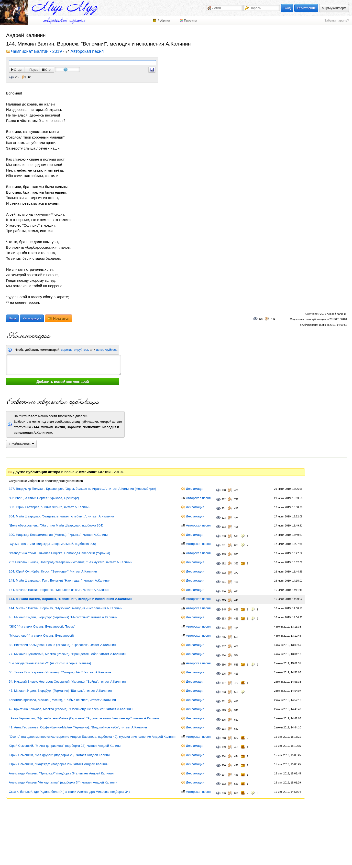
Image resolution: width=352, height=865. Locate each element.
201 (224, 508)
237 (224, 646)
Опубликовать (21, 444)
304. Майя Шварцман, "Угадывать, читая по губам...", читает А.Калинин (61, 516)
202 (224, 573)
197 (224, 683)
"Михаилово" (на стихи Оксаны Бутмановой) (41, 635)
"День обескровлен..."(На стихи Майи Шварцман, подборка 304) (56, 525)
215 (17, 77)
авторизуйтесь (106, 349)
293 (224, 692)
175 (224, 673)
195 (224, 710)
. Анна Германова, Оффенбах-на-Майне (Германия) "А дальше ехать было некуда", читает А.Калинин (84, 718)
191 (224, 628)
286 (224, 664)
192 (224, 563)
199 (224, 747)
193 (224, 527)
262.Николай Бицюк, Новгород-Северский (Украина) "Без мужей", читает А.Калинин (70, 562)
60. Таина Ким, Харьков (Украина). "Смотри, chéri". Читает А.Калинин (60, 672)
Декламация (195, 489)
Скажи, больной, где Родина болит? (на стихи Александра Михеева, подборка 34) (69, 792)
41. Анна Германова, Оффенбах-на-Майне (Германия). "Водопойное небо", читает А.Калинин (78, 727)
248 (224, 738)
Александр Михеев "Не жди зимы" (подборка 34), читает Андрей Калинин (63, 782)
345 (224, 609)
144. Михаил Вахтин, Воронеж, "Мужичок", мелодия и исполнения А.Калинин (65, 608)
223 (224, 517)
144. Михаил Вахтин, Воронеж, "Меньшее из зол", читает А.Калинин (59, 590)
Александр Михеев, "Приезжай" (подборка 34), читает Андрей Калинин (61, 773)
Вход (287, 8)
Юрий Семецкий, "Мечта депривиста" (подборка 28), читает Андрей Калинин (65, 746)
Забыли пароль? (336, 20)
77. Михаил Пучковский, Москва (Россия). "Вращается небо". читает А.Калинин (67, 654)
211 (224, 582)
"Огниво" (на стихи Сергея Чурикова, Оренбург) (44, 498)
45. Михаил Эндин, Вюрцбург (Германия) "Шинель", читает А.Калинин (60, 690)
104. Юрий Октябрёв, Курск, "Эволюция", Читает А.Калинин (53, 571)
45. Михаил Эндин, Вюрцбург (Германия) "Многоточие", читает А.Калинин (63, 617)
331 (224, 545)
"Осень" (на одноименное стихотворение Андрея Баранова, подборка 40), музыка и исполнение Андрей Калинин (92, 736)
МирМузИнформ (334, 8)
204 (224, 756)
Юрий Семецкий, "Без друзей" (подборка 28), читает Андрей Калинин (60, 755)
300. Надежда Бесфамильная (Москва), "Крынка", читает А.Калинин (59, 535)
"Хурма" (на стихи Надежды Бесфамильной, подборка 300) (52, 544)
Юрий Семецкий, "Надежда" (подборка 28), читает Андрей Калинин (59, 764)
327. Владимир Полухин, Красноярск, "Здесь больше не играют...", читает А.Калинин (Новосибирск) (82, 489)
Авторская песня (87, 51)
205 (224, 719)
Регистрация (306, 8)
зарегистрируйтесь (75, 349)
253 (224, 536)
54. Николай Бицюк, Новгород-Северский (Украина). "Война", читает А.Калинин (67, 681)
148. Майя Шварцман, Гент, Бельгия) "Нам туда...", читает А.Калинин (59, 580)
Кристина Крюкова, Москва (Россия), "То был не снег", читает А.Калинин (62, 700)
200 (224, 765)
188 (224, 490)
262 (224, 499)
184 (224, 591)
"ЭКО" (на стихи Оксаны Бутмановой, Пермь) (42, 626)
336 (224, 793)
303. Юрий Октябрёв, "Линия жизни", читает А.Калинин (49, 507)
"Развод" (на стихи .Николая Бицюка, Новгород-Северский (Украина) (59, 553)
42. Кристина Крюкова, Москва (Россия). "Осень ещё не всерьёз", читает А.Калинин (70, 709)
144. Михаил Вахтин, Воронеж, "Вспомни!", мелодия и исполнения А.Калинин (70, 599)
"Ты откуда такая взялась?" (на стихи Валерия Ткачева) (50, 663)
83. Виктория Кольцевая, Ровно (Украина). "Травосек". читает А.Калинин (62, 645)
